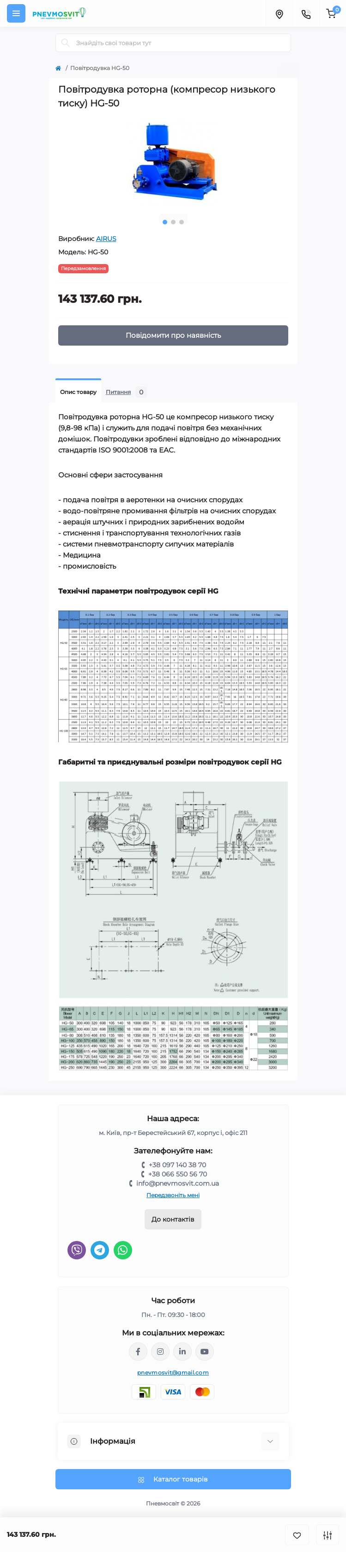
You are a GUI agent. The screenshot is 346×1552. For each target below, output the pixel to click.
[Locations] (279, 13)
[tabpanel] (173, 161)
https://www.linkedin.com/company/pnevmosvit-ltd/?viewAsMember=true (182, 1351)
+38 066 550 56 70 (177, 1174)
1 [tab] (165, 222)
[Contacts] (305, 13)
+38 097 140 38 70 (177, 1165)
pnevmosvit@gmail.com (173, 1372)
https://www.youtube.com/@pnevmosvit (204, 1351)
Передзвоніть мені (173, 1195)
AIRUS (106, 239)
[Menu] (16, 13)
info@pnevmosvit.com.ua (177, 1183)
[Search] (65, 43)
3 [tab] (181, 222)
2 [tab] (173, 222)
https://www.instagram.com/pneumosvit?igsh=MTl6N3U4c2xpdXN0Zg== (160, 1351)
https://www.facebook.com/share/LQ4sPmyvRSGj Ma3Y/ (138, 1351)
